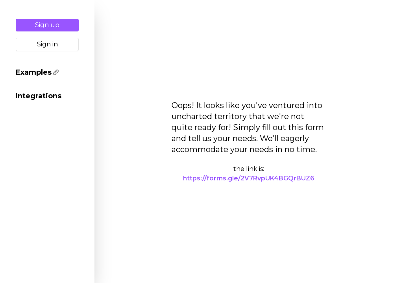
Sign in (47, 44)
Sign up (47, 25)
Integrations (38, 96)
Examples (37, 72)
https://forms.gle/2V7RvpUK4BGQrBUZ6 (248, 178)
